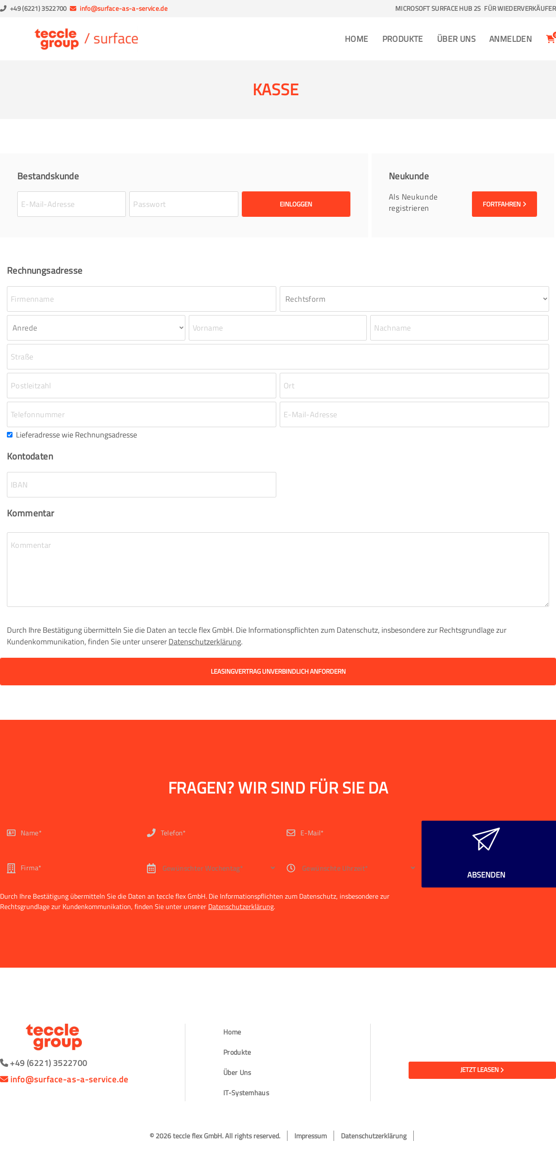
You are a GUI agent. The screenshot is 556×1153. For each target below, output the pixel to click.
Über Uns (456, 38)
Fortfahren (504, 204)
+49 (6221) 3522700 (38, 8)
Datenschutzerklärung (205, 641)
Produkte (402, 38)
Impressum (310, 1136)
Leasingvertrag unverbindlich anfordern (278, 671)
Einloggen (296, 204)
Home (357, 38)
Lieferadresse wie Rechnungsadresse (76, 435)
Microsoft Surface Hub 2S (438, 8)
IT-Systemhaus (246, 1092)
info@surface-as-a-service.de (123, 8)
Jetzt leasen (482, 1070)
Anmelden (510, 38)
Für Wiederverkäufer (520, 8)
